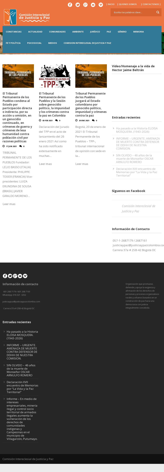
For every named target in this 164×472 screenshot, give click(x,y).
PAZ (109, 31)
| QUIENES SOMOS (127, 4)
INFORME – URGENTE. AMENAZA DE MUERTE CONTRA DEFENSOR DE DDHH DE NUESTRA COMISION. (138, 143)
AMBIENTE (78, 31)
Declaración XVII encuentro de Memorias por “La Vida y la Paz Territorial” (136, 172)
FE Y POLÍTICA (13, 42)
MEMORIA (138, 31)
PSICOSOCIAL (34, 42)
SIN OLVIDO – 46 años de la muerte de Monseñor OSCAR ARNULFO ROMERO (134, 158)
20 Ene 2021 (84, 120)
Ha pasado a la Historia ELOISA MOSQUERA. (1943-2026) (137, 130)
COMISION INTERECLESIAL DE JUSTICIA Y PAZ (87, 42)
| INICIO (110, 4)
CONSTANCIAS (14, 31)
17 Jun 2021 (11, 146)
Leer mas (9, 204)
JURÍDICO (95, 31)
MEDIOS (52, 42)
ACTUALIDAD (35, 31)
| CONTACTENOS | (151, 4)
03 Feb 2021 (47, 120)
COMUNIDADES (57, 31)
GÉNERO (122, 31)
